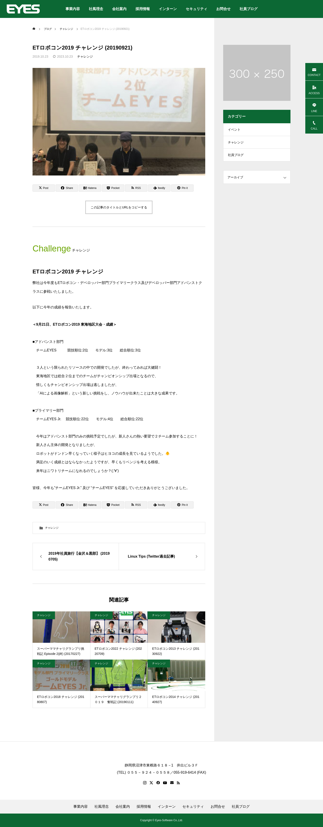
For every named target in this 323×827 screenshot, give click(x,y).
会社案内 (119, 9)
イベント (234, 130)
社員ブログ (249, 9)
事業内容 (72, 9)
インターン (168, 9)
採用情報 (142, 9)
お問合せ (223, 9)
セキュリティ (196, 9)
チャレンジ (85, 56)
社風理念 (96, 9)
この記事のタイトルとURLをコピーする (119, 207)
